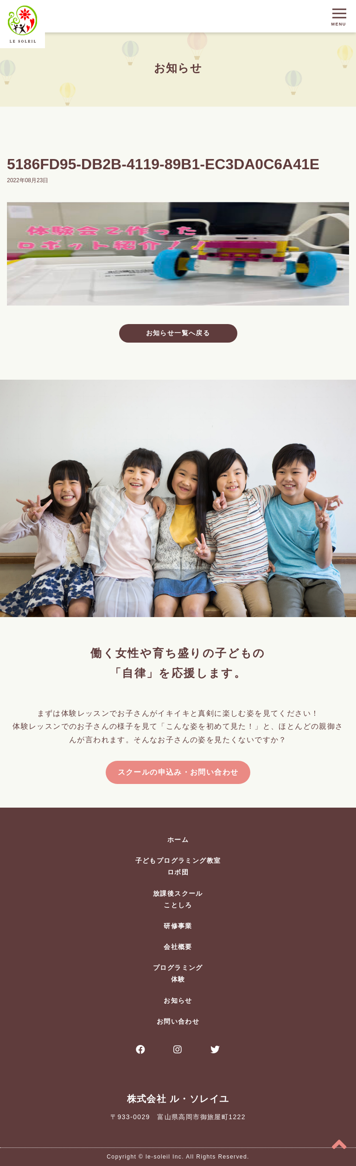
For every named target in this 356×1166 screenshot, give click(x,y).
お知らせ (178, 1000)
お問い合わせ (178, 1021)
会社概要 (178, 946)
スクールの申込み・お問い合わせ (178, 772)
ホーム (178, 839)
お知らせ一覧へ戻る (178, 333)
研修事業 (178, 926)
